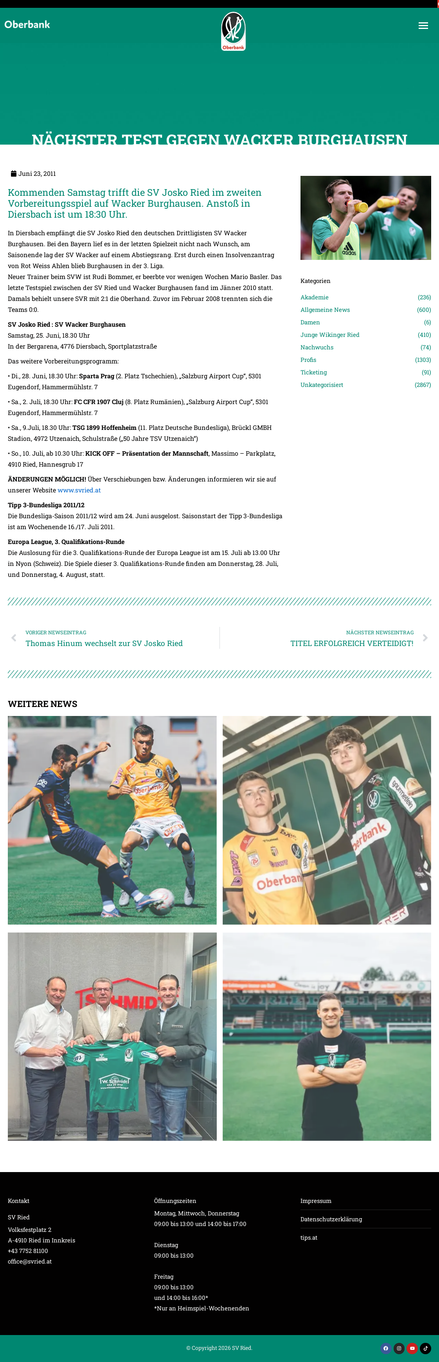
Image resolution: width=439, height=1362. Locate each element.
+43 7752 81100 (28, 1251)
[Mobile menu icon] (423, 25)
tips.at (308, 1237)
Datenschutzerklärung (331, 1219)
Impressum (315, 1201)
